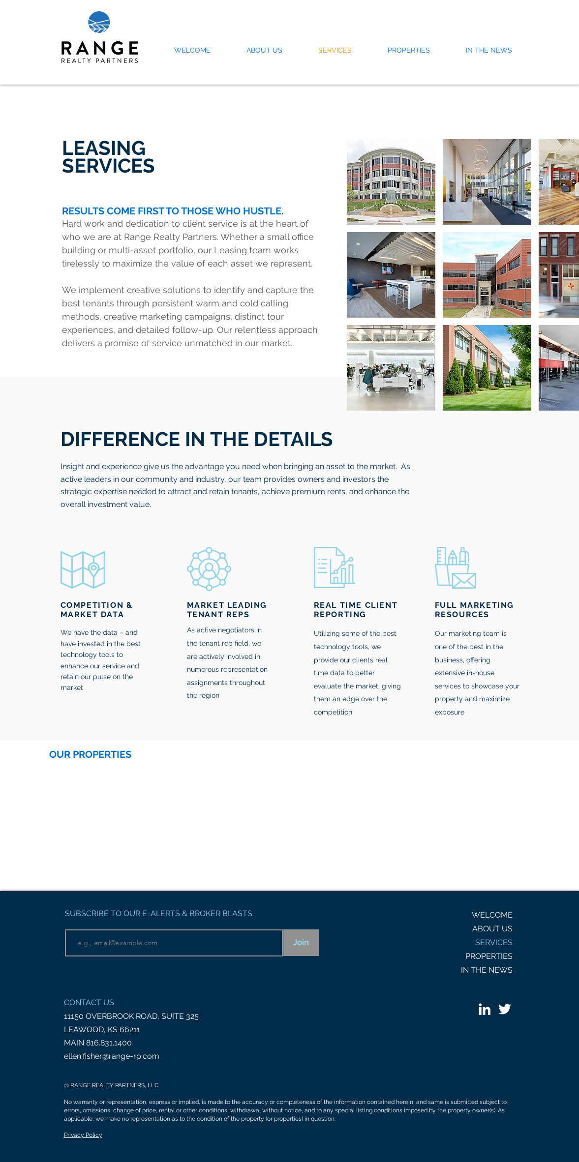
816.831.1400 (109, 1042)
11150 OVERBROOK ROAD (110, 1016)
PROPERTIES (489, 956)
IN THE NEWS (487, 970)
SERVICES (494, 942)
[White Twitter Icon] (504, 1009)
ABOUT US (492, 928)
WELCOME (492, 915)
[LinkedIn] (484, 1009)
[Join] (301, 942)
